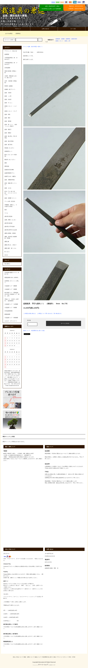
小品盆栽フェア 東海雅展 (11, 317)
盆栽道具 (58, 38)
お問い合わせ (44, 29)
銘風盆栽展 (7, 314)
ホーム (25, 46)
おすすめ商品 (7, 33)
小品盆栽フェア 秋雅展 (11, 307)
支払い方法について (18, 657)
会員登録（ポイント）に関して (12, 281)
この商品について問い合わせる (44, 313)
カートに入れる (63, 323)
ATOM (73, 657)
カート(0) (72, 29)
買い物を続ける (57, 313)
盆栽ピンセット (59, 40)
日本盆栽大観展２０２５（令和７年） (12, 273)
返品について (26, 330)
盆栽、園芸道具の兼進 (15, 15)
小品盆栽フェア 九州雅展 (11, 304)
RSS (70, 657)
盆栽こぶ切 (67, 40)
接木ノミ (40, 46)
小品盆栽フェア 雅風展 (11, 286)
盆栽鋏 (63, 38)
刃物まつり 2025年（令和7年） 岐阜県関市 (12, 300)
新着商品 (17, 33)
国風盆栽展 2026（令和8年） (12, 277)
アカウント (16, 29)
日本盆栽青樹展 (8, 311)
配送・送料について (29, 657)
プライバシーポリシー (62, 657)
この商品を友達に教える (29, 313)
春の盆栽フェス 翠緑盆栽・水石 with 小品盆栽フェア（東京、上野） (12, 294)
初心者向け (7, 263)
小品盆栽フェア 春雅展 (11, 289)
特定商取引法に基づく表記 (38, 330)
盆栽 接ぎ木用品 (32, 46)
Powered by (44, 664)
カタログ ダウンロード (11, 321)
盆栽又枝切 (74, 38)
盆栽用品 (68, 38)
